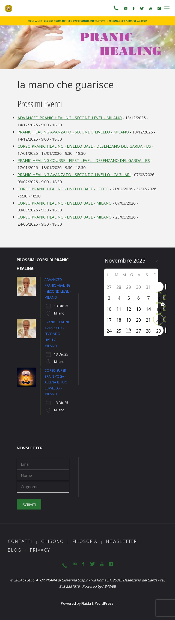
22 (158, 320)
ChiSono (52, 541)
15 (158, 309)
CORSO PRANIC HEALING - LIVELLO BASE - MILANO (64, 203)
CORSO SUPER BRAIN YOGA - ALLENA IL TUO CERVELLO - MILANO (56, 382)
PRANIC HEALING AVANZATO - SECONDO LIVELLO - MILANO (73, 132)
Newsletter (121, 541)
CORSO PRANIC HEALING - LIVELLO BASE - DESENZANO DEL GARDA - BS (84, 146)
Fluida (86, 603)
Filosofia (85, 541)
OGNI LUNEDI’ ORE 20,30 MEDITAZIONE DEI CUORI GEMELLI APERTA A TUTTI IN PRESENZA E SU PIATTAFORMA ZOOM (87, 20)
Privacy (40, 550)
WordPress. (104, 603)
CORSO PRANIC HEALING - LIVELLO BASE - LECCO (63, 188)
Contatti (20, 541)
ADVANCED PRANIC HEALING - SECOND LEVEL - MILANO (69, 117)
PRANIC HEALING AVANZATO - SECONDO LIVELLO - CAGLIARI (73, 174)
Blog (14, 550)
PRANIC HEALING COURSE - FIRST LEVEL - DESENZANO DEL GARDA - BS (83, 160)
